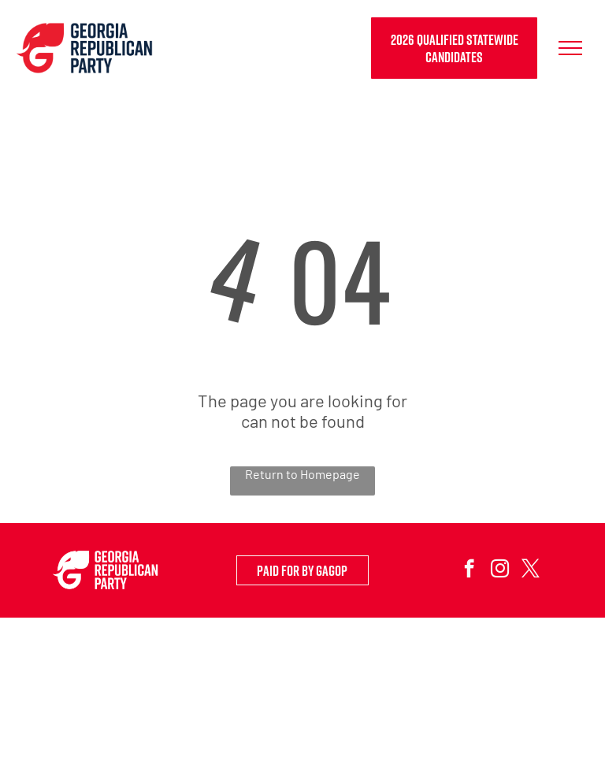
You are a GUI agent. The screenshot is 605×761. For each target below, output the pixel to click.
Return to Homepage (302, 473)
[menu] (570, 48)
